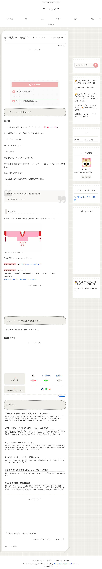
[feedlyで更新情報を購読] (46, 389)
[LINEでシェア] (46, 380)
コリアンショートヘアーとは (30, 264)
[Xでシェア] (33, 376)
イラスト (17, 96)
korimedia (86, 169)
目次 (33, 85)
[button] (59, 380)
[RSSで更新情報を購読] (49, 389)
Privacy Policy (58, 564)
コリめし (66, 560)
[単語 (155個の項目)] (79, 140)
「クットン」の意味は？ (23, 91)
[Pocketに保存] (33, 380)
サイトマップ (58, 560)
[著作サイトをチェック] (42, 389)
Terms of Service (70, 564)
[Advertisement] (35, 64)
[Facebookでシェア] (46, 376)
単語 (12, 338)
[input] (85, 65)
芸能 (6, 338)
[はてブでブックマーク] (59, 376)
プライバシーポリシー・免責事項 (42, 560)
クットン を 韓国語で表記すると (26, 101)
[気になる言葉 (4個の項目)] (91, 140)
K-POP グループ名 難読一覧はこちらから (20, 280)
